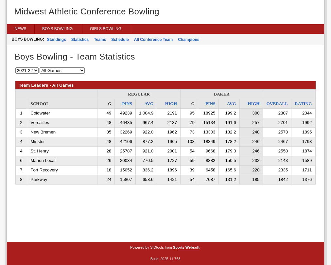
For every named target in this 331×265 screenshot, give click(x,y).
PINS (127, 103)
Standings (56, 39)
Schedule (120, 39)
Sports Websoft (186, 247)
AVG (148, 103)
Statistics (80, 39)
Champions (188, 39)
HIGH (171, 103)
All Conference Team (153, 39)
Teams (100, 39)
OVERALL (277, 103)
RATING (303, 103)
